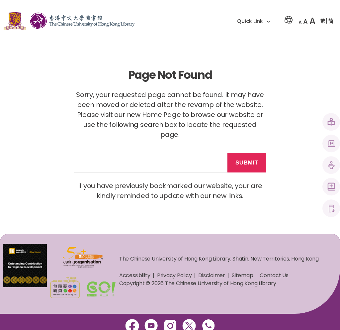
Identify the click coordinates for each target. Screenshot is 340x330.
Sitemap (242, 275)
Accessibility (134, 275)
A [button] (300, 22)
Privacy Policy (174, 275)
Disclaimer (211, 275)
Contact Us (274, 275)
